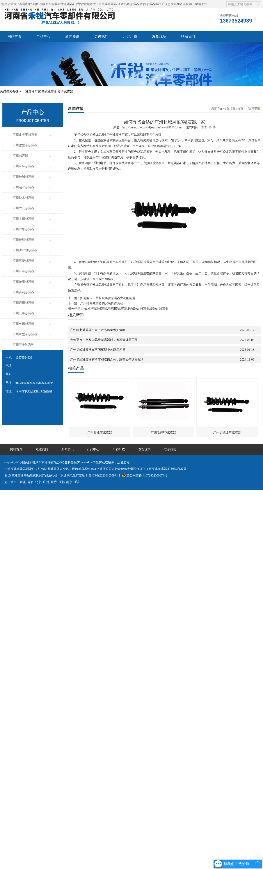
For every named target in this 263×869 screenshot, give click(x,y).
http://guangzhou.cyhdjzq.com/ (34, 382)
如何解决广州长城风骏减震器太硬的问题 (107, 298)
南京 (69, 482)
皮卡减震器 (65, 91)
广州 (46, 482)
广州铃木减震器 (23, 197)
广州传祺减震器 (23, 281)
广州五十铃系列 (23, 344)
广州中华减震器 (23, 229)
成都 (62, 482)
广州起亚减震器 (23, 187)
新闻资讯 (72, 36)
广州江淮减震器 (23, 271)
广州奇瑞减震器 (23, 239)
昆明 (30, 482)
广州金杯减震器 (23, 166)
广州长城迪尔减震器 (227, 432)
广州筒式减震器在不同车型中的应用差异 (97, 349)
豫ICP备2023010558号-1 (104, 475)
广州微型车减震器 (25, 145)
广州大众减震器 (23, 208)
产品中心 (43, 36)
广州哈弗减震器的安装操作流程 (101, 303)
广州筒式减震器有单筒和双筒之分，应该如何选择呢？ (107, 359)
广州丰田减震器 (23, 323)
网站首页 (14, 36)
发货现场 (159, 36)
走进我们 (101, 36)
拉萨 (54, 482)
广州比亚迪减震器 (25, 250)
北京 (38, 482)
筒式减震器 (49, 91)
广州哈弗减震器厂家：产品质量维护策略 (97, 330)
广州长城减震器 (23, 176)
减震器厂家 (33, 91)
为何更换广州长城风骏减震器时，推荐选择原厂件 (104, 340)
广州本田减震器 (23, 218)
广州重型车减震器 (25, 334)
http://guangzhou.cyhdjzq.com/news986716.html (153, 127)
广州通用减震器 (23, 302)
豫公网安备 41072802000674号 (144, 475)
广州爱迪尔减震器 (99, 432)
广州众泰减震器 (23, 313)
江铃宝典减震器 (106, 4)
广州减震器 (20, 155)
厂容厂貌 (130, 36)
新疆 (23, 482)
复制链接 (70, 462)
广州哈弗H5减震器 (163, 432)
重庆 (77, 482)
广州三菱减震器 (23, 260)
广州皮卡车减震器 (25, 134)
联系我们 (188, 36)
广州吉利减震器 (23, 292)
